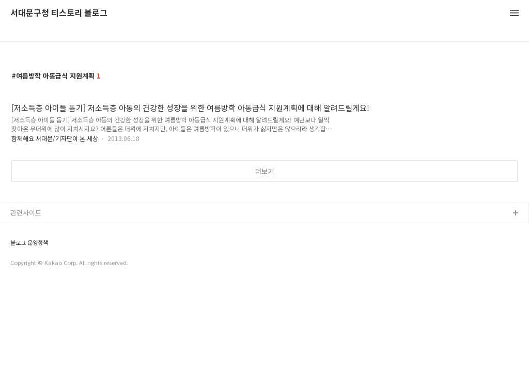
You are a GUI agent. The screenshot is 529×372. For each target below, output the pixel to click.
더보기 (264, 171)
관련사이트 (25, 213)
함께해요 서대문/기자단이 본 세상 (54, 138)
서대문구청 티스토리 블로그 (58, 13)
